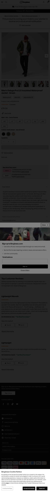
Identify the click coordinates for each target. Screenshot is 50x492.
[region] (25, 480)
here (7, 483)
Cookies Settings (7, 488)
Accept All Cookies (29, 488)
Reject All (42, 488)
